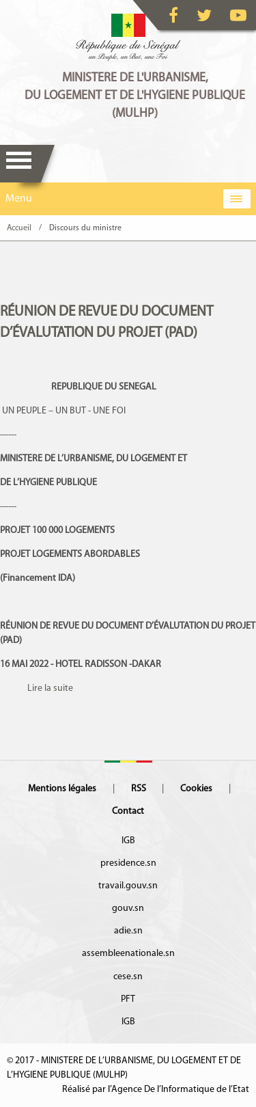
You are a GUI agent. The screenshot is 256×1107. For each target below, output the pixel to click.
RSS (138, 789)
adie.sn (128, 931)
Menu (19, 163)
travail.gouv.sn (128, 886)
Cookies (196, 789)
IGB (128, 841)
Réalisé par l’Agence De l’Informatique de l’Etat (155, 1089)
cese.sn (128, 977)
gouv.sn (128, 908)
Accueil (19, 228)
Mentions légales (62, 789)
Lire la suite (50, 688)
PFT (128, 999)
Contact (128, 811)
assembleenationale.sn (128, 953)
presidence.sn (128, 863)
